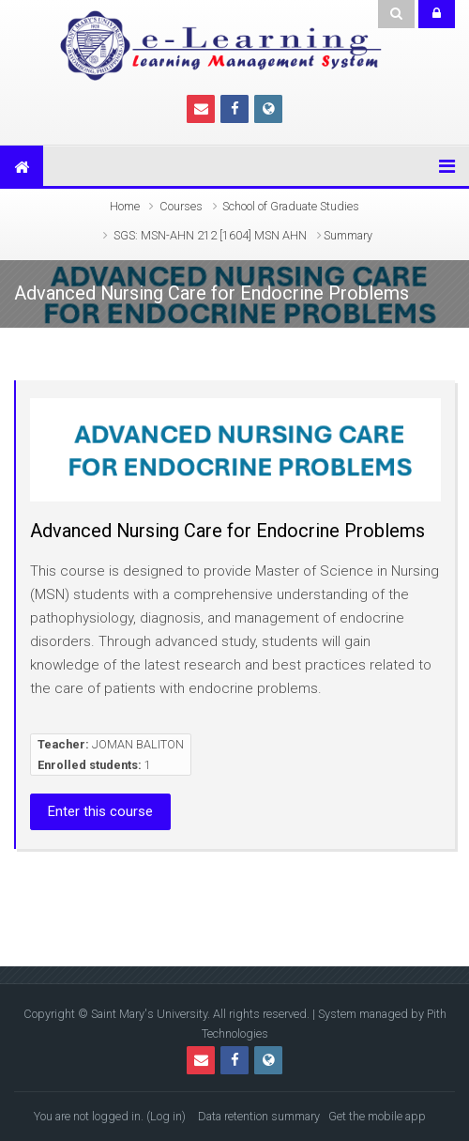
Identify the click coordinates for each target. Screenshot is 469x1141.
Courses (181, 206)
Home (125, 206)
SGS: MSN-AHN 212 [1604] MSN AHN (210, 235)
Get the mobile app (377, 1116)
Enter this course (100, 811)
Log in (166, 1116)
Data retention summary (259, 1116)
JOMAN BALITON (138, 744)
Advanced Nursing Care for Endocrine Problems (227, 530)
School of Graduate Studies (290, 206)
